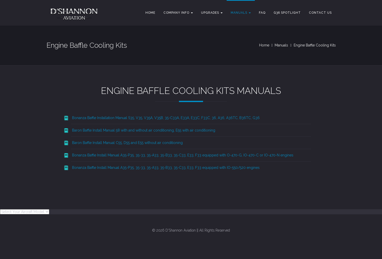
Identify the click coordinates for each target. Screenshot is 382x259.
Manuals (241, 12)
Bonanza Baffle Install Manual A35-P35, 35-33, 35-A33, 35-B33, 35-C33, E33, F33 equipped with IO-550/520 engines (166, 168)
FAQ (262, 12)
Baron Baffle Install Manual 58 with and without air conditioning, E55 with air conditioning (143, 130)
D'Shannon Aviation (180, 230)
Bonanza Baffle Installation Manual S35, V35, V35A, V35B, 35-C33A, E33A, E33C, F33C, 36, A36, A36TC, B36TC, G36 (166, 118)
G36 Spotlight (287, 12)
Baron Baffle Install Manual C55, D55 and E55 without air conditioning (127, 143)
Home (150, 12)
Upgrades (212, 12)
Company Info (178, 12)
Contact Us (320, 12)
